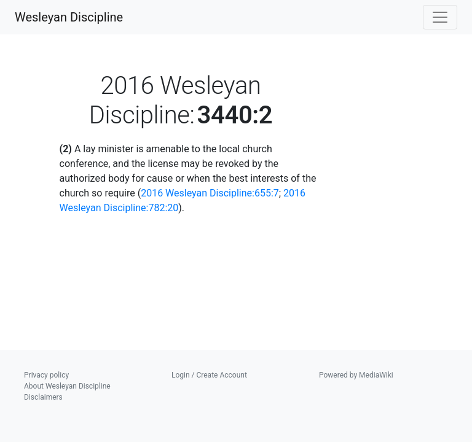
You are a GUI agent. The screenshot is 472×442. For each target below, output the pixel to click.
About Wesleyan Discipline (67, 386)
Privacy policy (46, 375)
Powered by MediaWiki (356, 375)
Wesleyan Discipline (69, 17)
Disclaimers (43, 397)
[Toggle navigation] (440, 17)
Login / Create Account (209, 375)
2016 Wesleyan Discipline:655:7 (210, 193)
